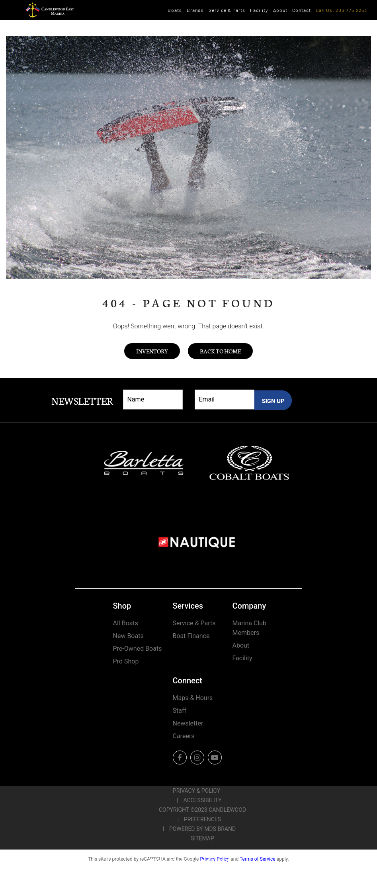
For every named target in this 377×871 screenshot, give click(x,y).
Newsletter (188, 723)
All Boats (125, 623)
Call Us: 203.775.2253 (341, 10)
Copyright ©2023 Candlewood (202, 810)
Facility (259, 10)
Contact (301, 10)
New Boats (128, 636)
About (280, 10)
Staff (180, 710)
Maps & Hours (193, 698)
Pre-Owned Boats (137, 648)
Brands (195, 10)
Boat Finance (191, 636)
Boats (175, 10)
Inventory (152, 351)
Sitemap (202, 838)
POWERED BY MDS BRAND (202, 829)
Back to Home (220, 351)
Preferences (202, 819)
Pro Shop (126, 661)
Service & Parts (227, 10)
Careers (184, 736)
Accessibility (202, 800)
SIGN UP (273, 400)
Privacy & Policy (196, 791)
